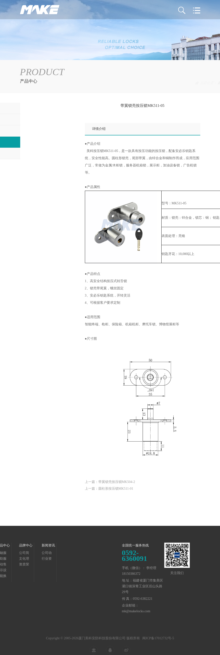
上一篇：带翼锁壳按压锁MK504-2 (110, 486)
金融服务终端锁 (36, 108)
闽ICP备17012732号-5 (158, 644)
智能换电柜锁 (35, 153)
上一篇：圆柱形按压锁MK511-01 (109, 493)
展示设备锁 (191, 83)
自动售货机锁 (35, 131)
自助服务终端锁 (36, 119)
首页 (159, 83)
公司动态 (24, 553)
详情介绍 (99, 129)
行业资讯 (24, 559)
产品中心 (173, 83)
